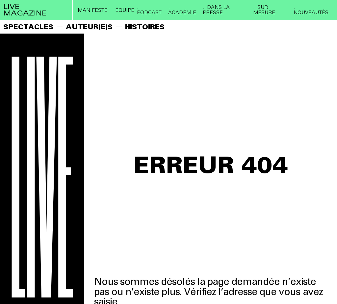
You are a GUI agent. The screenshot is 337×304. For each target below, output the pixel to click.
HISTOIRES (145, 26)
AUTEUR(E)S (89, 26)
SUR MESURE (264, 10)
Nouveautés (311, 12)
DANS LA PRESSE (216, 10)
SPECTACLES (28, 26)
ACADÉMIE (182, 12)
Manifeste (93, 10)
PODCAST (149, 12)
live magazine (25, 9)
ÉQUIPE (124, 10)
